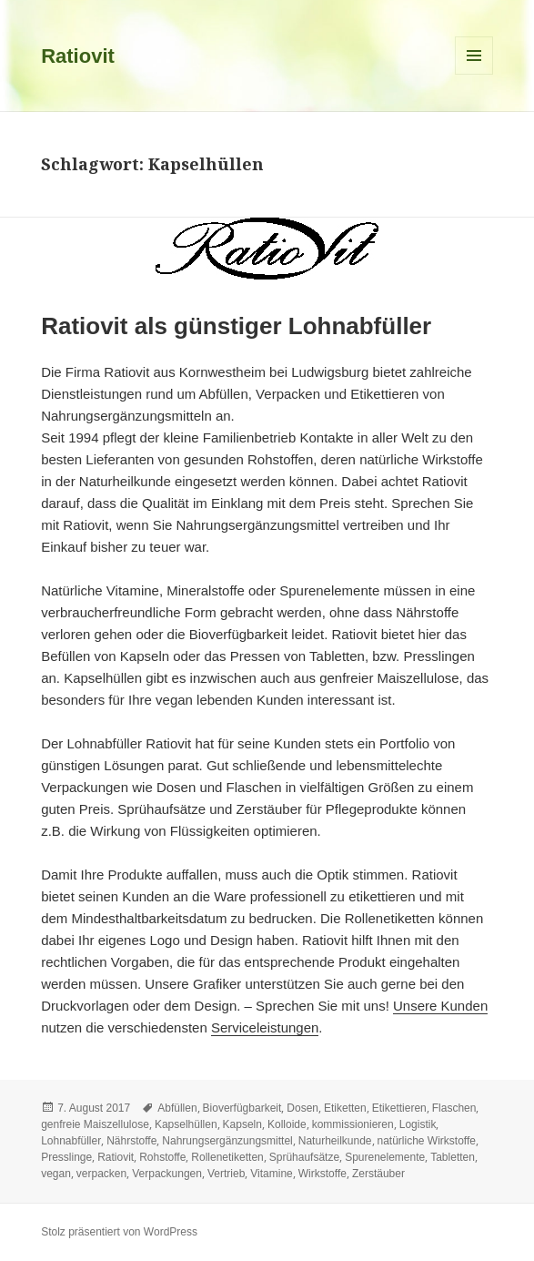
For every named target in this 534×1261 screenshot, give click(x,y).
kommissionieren (353, 1124)
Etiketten (345, 1108)
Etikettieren (399, 1108)
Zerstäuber (378, 1173)
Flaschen (454, 1108)
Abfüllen (176, 1108)
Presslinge (66, 1157)
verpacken (101, 1173)
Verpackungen (167, 1173)
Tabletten (452, 1157)
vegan (56, 1173)
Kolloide (287, 1124)
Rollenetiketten (227, 1157)
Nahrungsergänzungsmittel (227, 1140)
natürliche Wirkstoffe (427, 1140)
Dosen (302, 1108)
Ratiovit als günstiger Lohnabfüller (236, 326)
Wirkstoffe (322, 1173)
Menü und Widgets (474, 74)
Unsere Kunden (440, 1005)
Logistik (418, 1124)
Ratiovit (78, 56)
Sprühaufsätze (304, 1157)
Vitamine (271, 1173)
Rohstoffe (162, 1157)
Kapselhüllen (186, 1124)
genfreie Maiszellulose (95, 1124)
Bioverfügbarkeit (242, 1108)
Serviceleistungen (264, 1027)
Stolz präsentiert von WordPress (119, 1231)
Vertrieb (226, 1173)
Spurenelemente (385, 1157)
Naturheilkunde (335, 1140)
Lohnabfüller (71, 1140)
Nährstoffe (131, 1140)
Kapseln (242, 1124)
